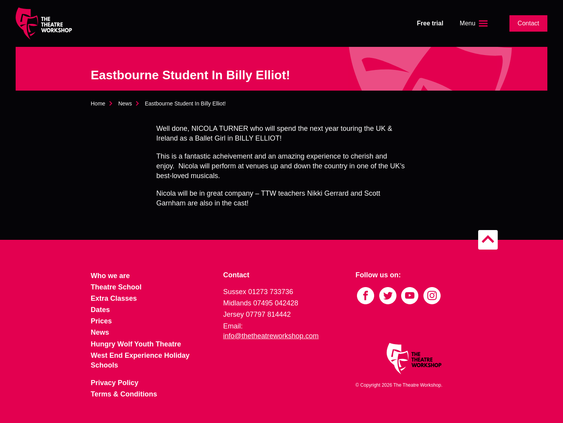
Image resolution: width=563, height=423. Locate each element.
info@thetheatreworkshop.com (271, 336)
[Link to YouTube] (409, 295)
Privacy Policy (114, 383)
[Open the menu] (474, 23)
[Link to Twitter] (387, 295)
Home (98, 103)
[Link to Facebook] (365, 295)
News (125, 103)
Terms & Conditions (124, 394)
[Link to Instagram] (432, 295)
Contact (528, 23)
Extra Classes (114, 298)
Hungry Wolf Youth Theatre (136, 344)
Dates (100, 310)
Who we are (110, 276)
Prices (101, 321)
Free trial (430, 23)
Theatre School (116, 287)
